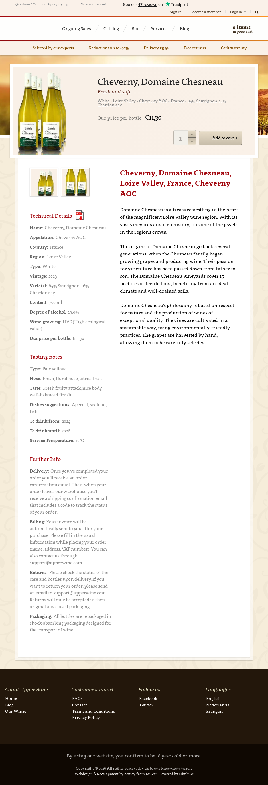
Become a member (205, 12)
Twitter (146, 704)
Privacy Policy (86, 717)
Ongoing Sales (76, 28)
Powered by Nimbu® (176, 774)
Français (214, 711)
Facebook (148, 698)
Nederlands (217, 704)
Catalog (111, 28)
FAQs (77, 698)
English (238, 12)
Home (11, 698)
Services (159, 28)
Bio (134, 28)
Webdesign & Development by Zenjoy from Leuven (116, 774)
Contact (79, 704)
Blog (184, 28)
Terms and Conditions (93, 711)
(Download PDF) (80, 215)
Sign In (176, 12)
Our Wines (15, 711)
